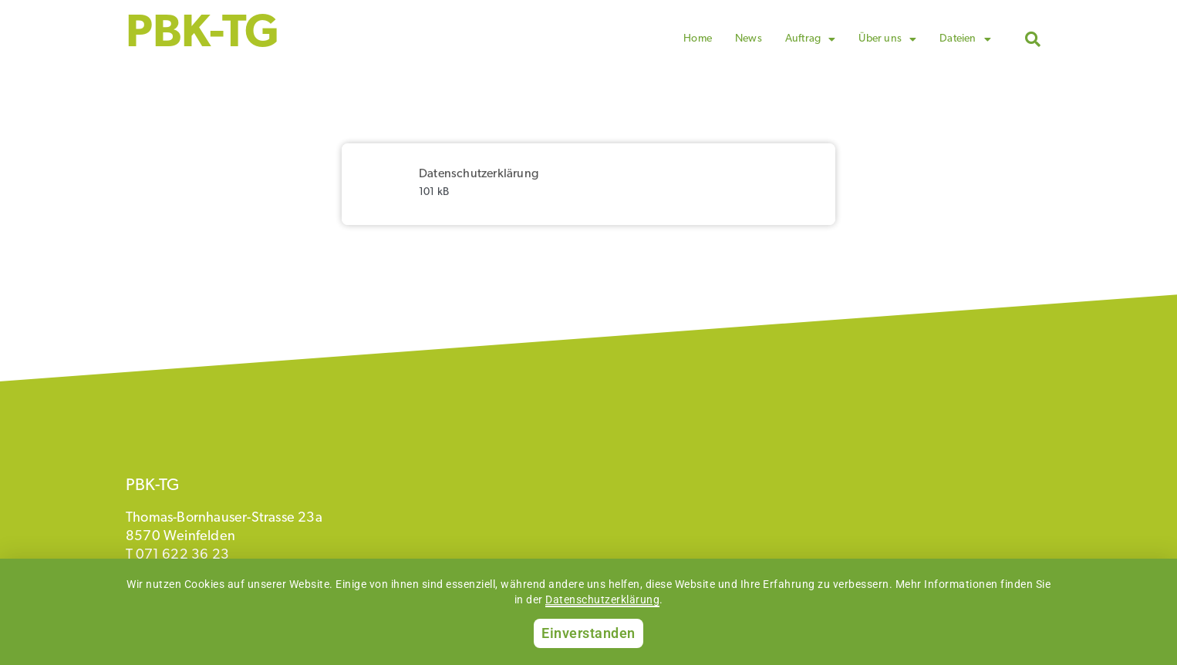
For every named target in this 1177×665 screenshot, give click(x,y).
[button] (1032, 39)
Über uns (887, 39)
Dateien (965, 39)
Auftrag (810, 39)
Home (697, 39)
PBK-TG (202, 35)
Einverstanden (588, 633)
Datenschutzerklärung (602, 599)
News (748, 39)
